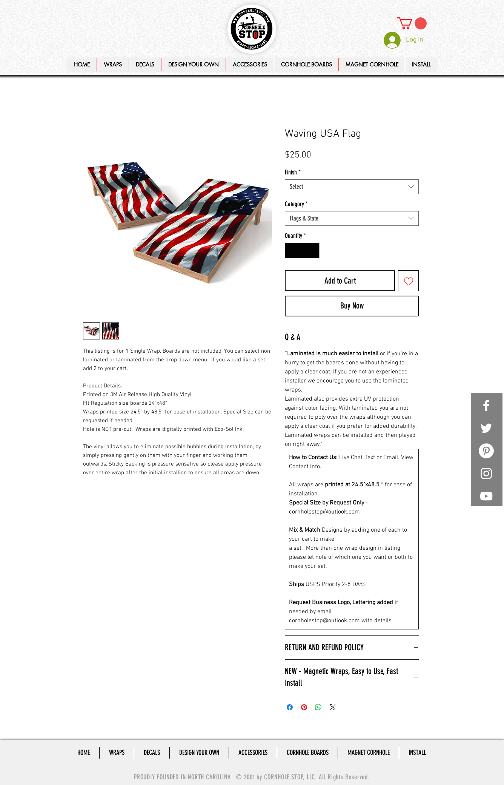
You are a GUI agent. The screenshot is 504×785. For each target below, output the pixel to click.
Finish (293, 172)
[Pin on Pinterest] (304, 707)
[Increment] (313, 250)
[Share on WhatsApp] (318, 707)
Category (296, 204)
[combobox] (352, 186)
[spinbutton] (302, 250)
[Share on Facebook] (289, 707)
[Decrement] (291, 250)
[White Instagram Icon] (486, 473)
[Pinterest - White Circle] (486, 450)
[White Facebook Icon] (486, 405)
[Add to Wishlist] (408, 280)
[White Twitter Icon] (486, 428)
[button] (193, 64)
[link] (412, 23)
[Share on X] (332, 707)
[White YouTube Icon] (486, 496)
